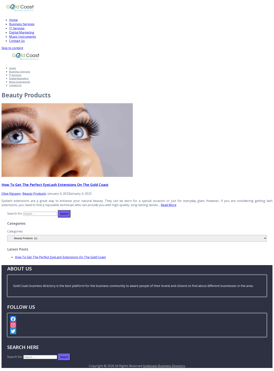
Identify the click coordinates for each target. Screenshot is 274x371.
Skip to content (12, 48)
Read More (168, 205)
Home (13, 20)
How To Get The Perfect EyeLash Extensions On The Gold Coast (55, 184)
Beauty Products (34, 193)
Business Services (21, 24)
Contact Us (17, 41)
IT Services (17, 28)
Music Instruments (22, 37)
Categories (15, 231)
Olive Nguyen (11, 193)
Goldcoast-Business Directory (164, 366)
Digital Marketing (21, 32)
